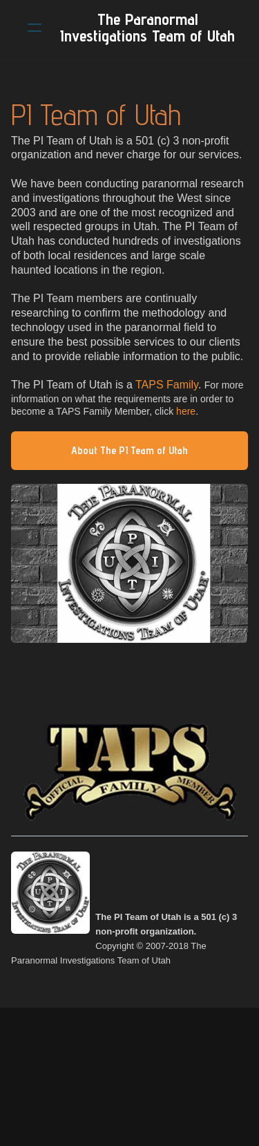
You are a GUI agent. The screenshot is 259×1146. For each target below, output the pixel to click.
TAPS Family (166, 385)
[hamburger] (34, 27)
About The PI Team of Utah (129, 450)
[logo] (147, 27)
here (184, 411)
